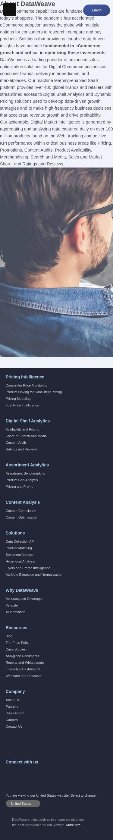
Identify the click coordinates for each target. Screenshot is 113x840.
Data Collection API (20, 541)
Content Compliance (21, 510)
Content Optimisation (21, 517)
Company (15, 691)
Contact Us (14, 726)
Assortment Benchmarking (25, 473)
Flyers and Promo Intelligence (28, 568)
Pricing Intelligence (25, 377)
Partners (12, 706)
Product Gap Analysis (22, 480)
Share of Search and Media (26, 436)
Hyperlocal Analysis (20, 561)
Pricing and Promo (19, 486)
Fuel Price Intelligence (22, 405)
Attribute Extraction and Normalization (34, 574)
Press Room (15, 713)
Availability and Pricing (22, 429)
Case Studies (16, 649)
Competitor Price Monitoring (27, 385)
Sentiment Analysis (20, 554)
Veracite (12, 605)
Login (97, 10)
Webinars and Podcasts (23, 676)
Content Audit (16, 442)
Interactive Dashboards (23, 669)
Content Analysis (23, 502)
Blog (9, 636)
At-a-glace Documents (22, 656)
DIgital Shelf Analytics (28, 420)
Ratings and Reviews (21, 449)
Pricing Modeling (18, 398)
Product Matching (19, 548)
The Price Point (17, 642)
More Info (73, 825)
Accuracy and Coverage (24, 598)
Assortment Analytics (27, 464)
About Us (13, 700)
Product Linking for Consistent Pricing (34, 392)
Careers (12, 720)
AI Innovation (15, 612)
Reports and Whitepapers (25, 662)
